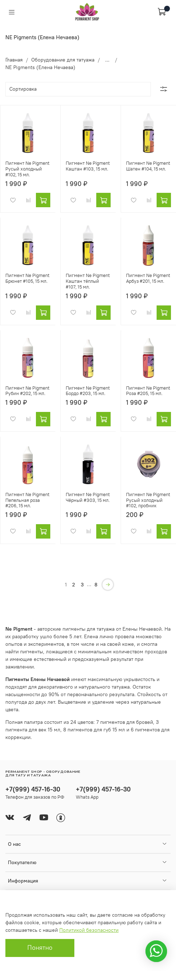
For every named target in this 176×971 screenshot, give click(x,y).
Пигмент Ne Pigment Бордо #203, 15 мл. (88, 390)
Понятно (39, 948)
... (107, 60)
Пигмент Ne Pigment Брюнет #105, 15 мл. (27, 278)
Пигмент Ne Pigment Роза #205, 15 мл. (148, 390)
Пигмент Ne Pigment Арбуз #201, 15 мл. (148, 278)
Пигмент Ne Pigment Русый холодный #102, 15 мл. (27, 168)
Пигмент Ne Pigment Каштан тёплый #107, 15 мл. (88, 281)
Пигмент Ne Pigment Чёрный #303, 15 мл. (88, 497)
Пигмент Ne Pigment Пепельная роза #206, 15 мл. (27, 500)
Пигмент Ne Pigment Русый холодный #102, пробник (148, 500)
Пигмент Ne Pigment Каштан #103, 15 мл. (88, 166)
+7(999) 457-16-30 (32, 789)
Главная (14, 59)
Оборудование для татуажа (62, 59)
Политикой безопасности (89, 930)
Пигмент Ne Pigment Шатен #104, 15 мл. (148, 166)
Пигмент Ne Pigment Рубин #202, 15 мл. (27, 390)
